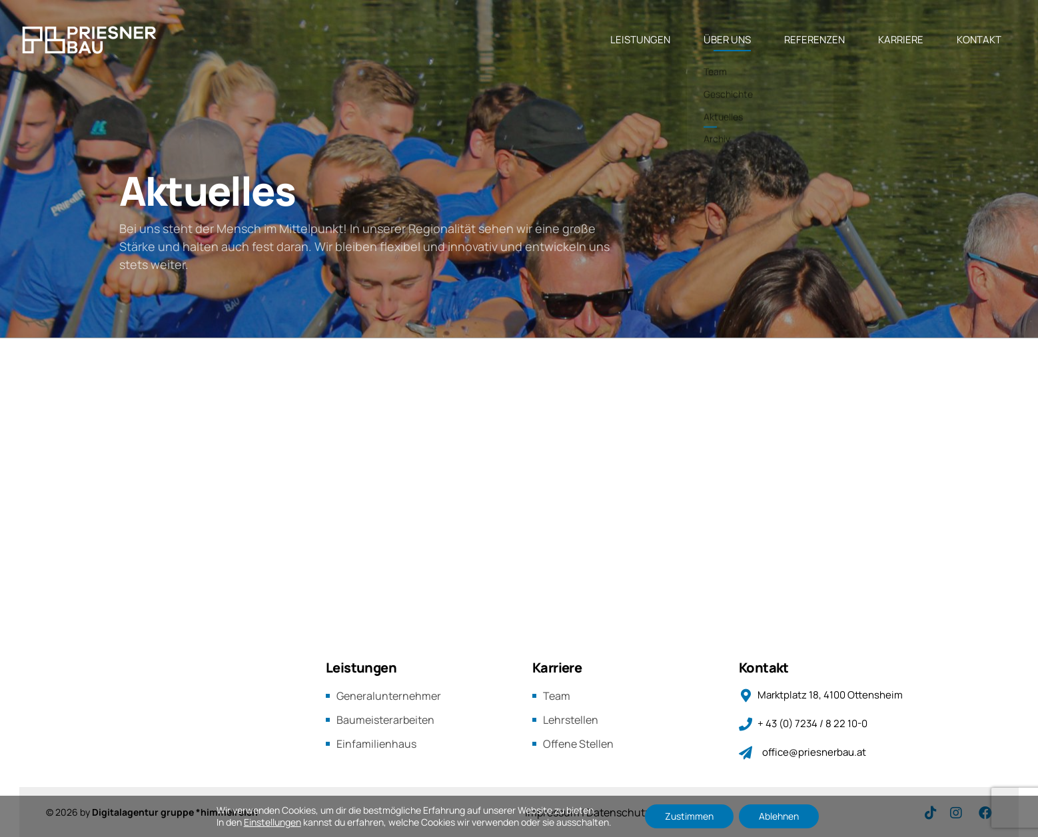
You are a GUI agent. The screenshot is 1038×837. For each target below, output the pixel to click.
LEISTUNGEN (640, 40)
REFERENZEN (814, 40)
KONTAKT (979, 40)
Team (556, 696)
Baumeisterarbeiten (385, 719)
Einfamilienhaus (376, 743)
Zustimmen (689, 816)
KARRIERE (900, 40)
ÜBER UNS (727, 40)
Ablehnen (779, 816)
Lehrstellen (570, 719)
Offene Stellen (578, 743)
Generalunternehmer (388, 696)
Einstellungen (272, 822)
